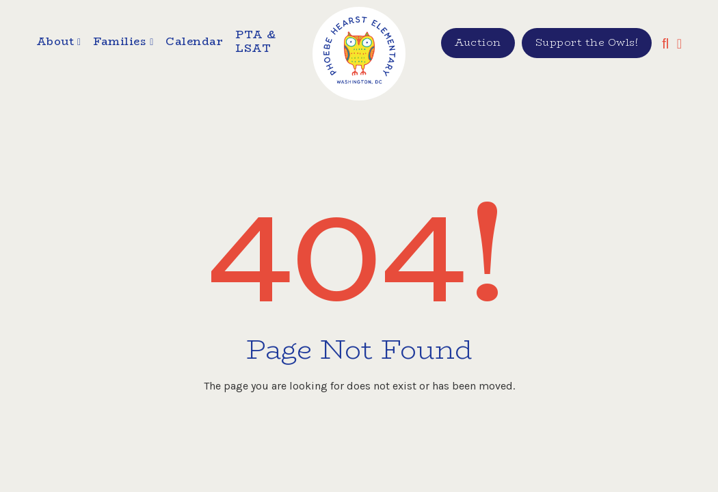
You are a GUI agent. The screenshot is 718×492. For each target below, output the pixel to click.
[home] (359, 53)
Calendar (194, 42)
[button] (58, 43)
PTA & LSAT (255, 42)
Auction (478, 42)
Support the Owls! (587, 42)
